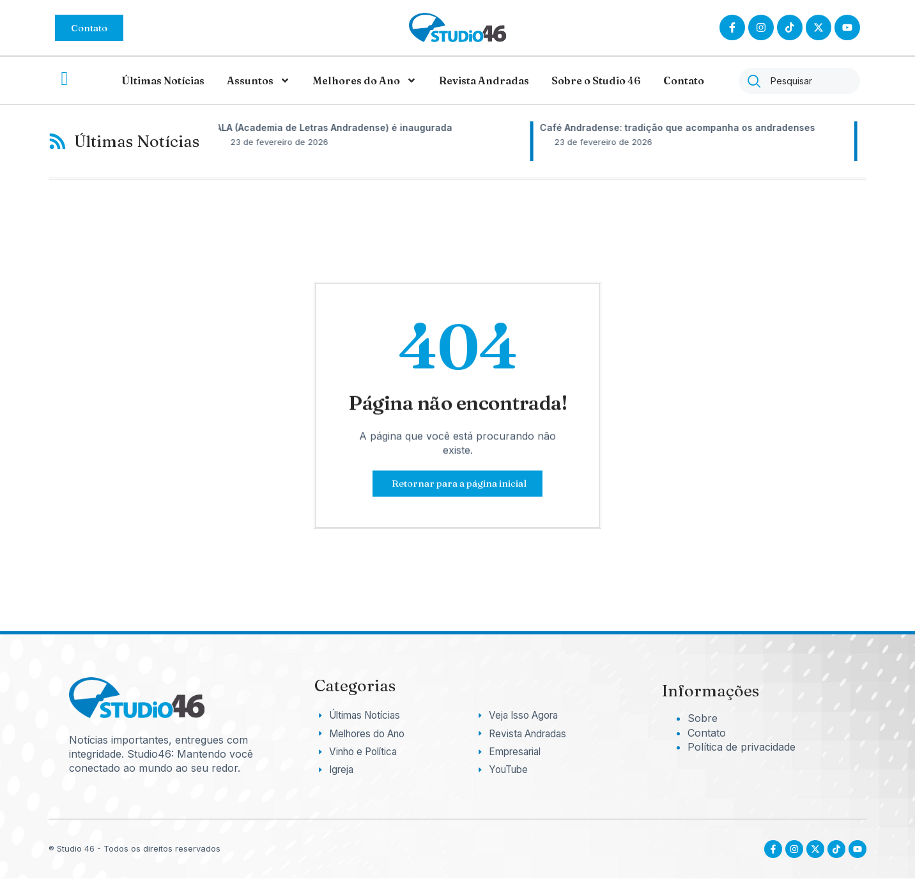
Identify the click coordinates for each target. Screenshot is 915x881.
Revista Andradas (484, 80)
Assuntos (258, 80)
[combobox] (799, 81)
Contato (683, 80)
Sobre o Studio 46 (596, 80)
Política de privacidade (742, 746)
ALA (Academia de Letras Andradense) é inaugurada (346, 127)
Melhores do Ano (364, 80)
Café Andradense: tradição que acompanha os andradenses (689, 127)
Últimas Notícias (162, 80)
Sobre (703, 718)
